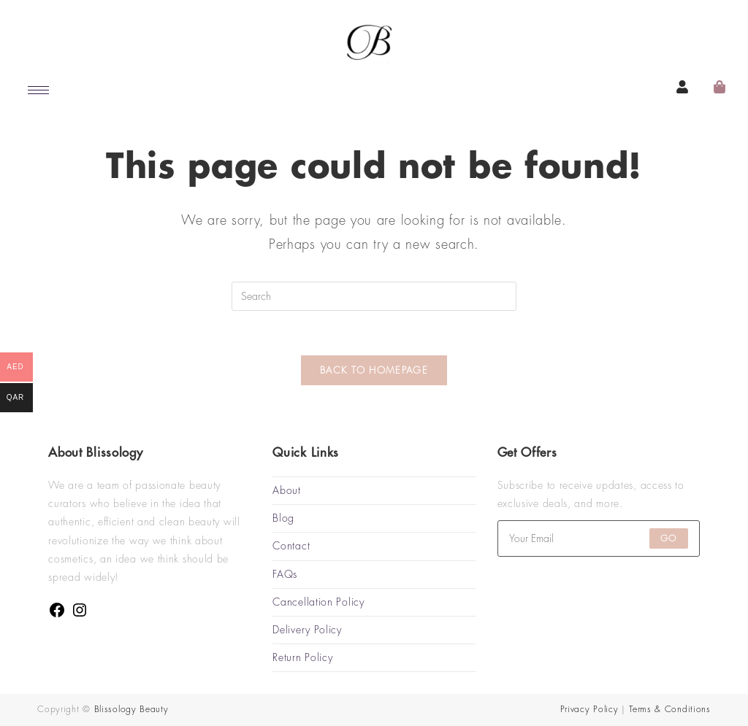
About (286, 490)
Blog (283, 518)
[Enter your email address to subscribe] (598, 538)
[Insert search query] (374, 296)
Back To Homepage (374, 370)
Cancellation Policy (318, 602)
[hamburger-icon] (38, 90)
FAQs (284, 574)
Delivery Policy (307, 630)
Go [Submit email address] (668, 538)
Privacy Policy (589, 709)
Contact (291, 546)
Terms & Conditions (670, 709)
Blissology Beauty (131, 709)
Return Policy (302, 657)
